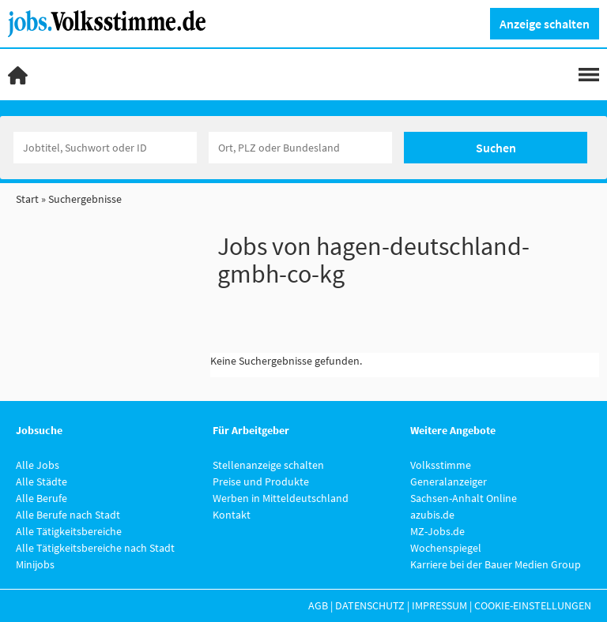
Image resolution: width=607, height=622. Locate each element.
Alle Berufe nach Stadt (68, 515)
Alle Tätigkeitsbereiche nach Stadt (95, 548)
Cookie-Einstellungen (532, 605)
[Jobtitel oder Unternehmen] (105, 147)
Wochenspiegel (445, 548)
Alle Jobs (37, 465)
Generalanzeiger (448, 481)
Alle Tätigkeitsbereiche (69, 531)
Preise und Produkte (261, 481)
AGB (318, 605)
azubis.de (432, 515)
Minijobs (35, 564)
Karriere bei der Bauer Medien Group (495, 564)
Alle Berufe (41, 498)
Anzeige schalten (545, 24)
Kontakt (232, 515)
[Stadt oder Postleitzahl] (300, 147)
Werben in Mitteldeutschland (281, 498)
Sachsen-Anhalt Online (463, 498)
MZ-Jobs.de (437, 531)
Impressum (439, 605)
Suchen (496, 148)
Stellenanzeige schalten (268, 465)
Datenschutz (370, 605)
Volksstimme (440, 465)
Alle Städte (41, 481)
